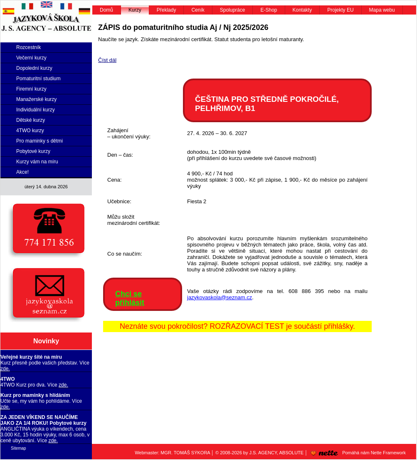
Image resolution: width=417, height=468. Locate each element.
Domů (106, 10)
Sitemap (18, 448)
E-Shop (268, 10)
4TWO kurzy (30, 130)
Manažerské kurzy (36, 99)
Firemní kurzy (31, 89)
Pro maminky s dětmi (39, 141)
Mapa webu (382, 10)
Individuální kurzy (35, 110)
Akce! (22, 172)
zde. (5, 369)
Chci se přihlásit (129, 298)
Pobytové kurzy (33, 151)
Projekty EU (340, 10)
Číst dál (107, 60)
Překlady (166, 10)
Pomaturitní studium (38, 78)
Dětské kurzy (30, 120)
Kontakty (302, 10)
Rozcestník (28, 47)
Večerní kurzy (31, 58)
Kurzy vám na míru (37, 162)
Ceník (197, 10)
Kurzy (134, 10)
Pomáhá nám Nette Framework (357, 452)
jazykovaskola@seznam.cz (219, 297)
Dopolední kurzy (34, 68)
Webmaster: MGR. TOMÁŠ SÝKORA (172, 452)
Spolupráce (232, 10)
